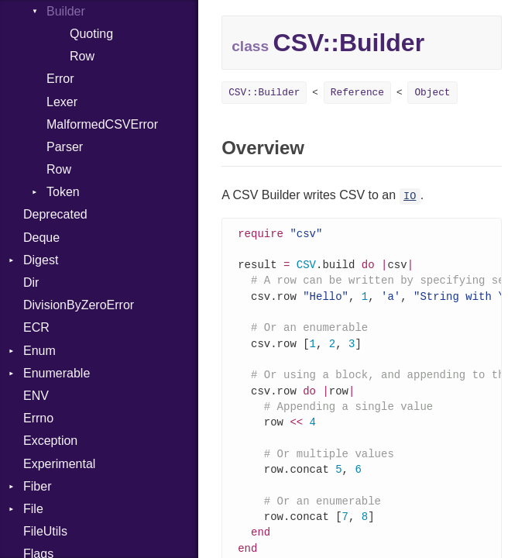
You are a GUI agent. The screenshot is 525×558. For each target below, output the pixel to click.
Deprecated (55, 214)
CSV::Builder (264, 92)
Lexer (61, 101)
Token (63, 191)
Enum (39, 350)
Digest (40, 260)
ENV (36, 395)
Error (60, 78)
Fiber (37, 486)
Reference (357, 92)
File (33, 508)
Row (82, 56)
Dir (31, 282)
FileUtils (45, 531)
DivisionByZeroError (78, 305)
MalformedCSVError (102, 124)
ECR (36, 327)
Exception (50, 440)
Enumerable (56, 373)
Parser (64, 146)
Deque (41, 237)
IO (409, 196)
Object (432, 92)
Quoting (91, 33)
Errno (38, 418)
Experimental (59, 463)
